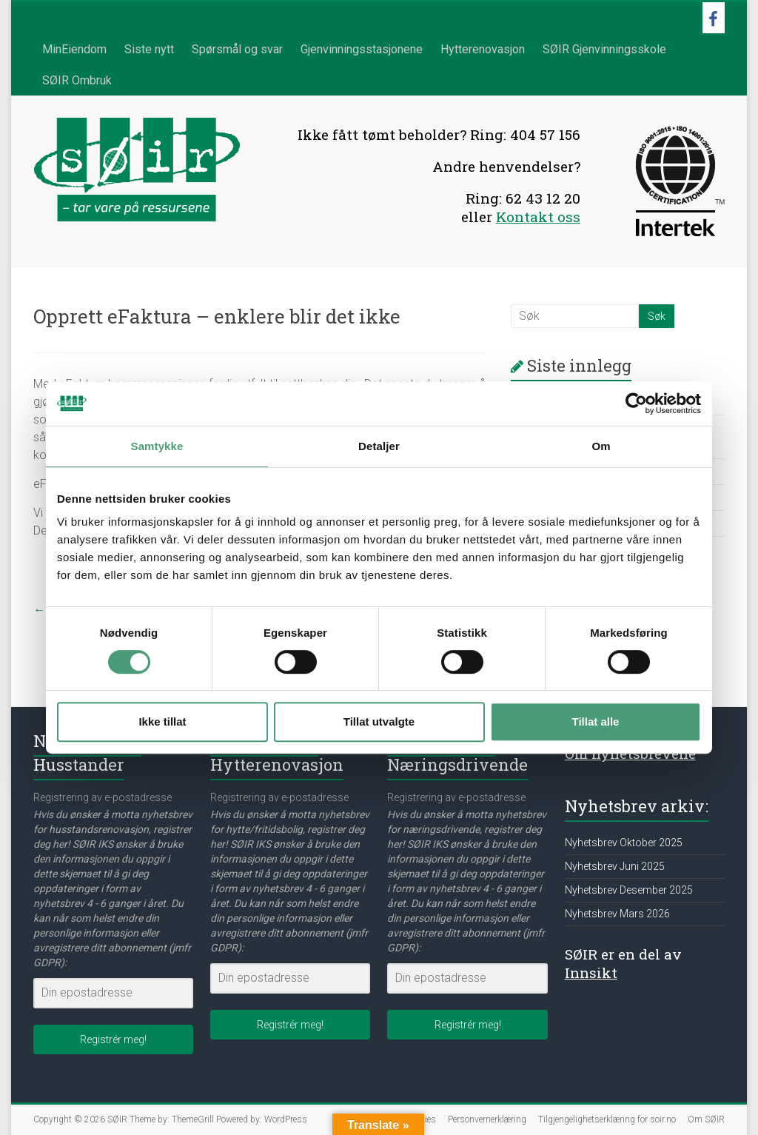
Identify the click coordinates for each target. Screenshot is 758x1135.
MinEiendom (74, 49)
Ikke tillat (162, 721)
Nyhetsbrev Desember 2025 (629, 890)
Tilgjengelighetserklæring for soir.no (607, 1119)
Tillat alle (596, 721)
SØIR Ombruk (77, 80)
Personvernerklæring (487, 1119)
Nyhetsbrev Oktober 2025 (623, 842)
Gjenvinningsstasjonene (362, 49)
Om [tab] (600, 446)
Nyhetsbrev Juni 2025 (615, 866)
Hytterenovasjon (482, 49)
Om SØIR (706, 1119)
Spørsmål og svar (237, 49)
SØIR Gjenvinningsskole (604, 49)
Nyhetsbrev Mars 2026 (617, 914)
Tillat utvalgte (379, 721)
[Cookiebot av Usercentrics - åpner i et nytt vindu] (636, 403)
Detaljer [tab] (379, 446)
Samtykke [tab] (157, 446)
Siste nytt (149, 49)
